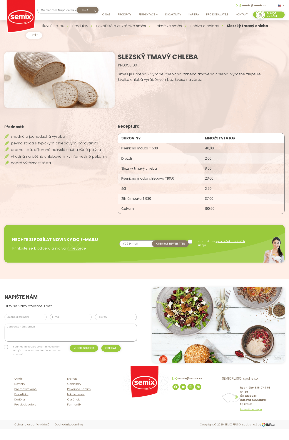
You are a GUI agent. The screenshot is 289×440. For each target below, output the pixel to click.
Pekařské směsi (168, 25)
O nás (106, 14)
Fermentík (74, 416)
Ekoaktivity (173, 14)
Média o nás (76, 406)
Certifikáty (74, 395)
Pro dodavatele (217, 14)
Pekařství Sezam (79, 401)
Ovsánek (73, 411)
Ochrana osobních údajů (31, 436)
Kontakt (242, 14)
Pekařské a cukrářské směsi (121, 25)
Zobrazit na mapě (251, 420)
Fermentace (148, 14)
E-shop (72, 390)
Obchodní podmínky (69, 436)
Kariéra (194, 14)
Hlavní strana (52, 25)
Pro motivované (25, 401)
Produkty (124, 14)
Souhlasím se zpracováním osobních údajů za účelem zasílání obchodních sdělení (37, 358)
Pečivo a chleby (204, 25)
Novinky (19, 395)
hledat (85, 10)
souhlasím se (221, 251)
